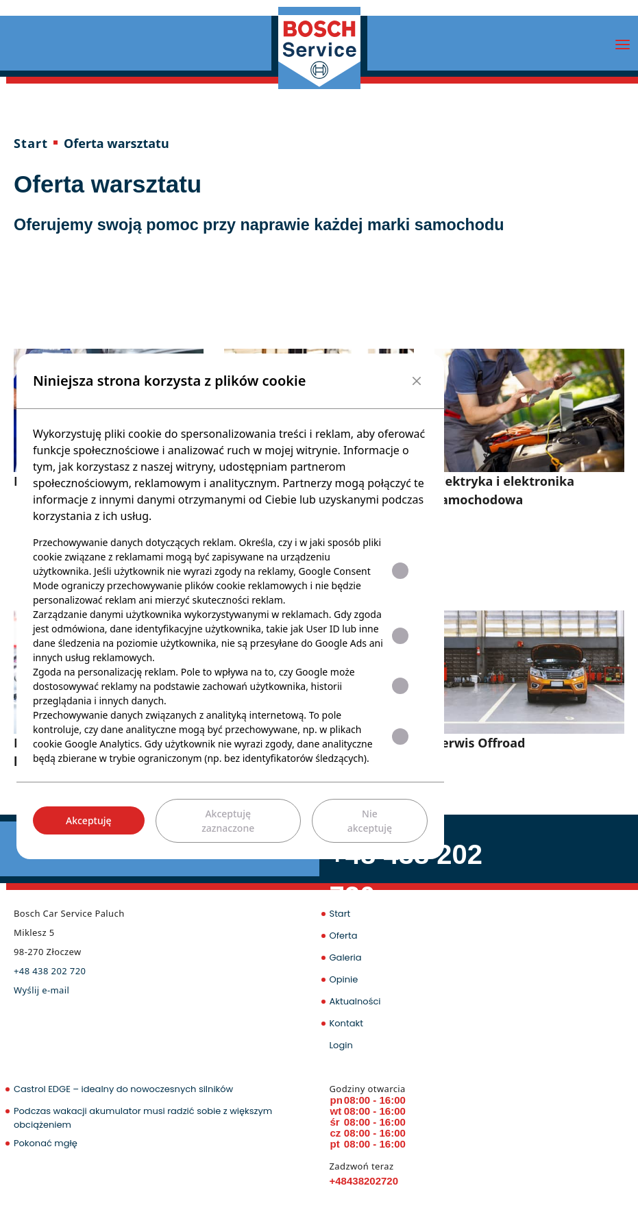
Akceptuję (89, 820)
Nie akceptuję (369, 820)
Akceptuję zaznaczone (227, 820)
